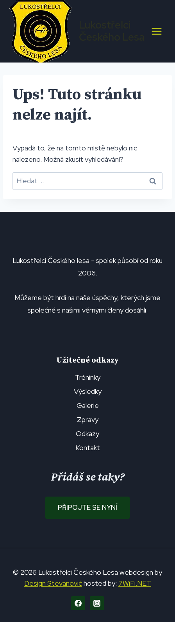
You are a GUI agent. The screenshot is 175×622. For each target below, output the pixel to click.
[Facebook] (78, 603)
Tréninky (87, 377)
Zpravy (87, 419)
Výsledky (88, 391)
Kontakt (87, 447)
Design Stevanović (53, 583)
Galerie (88, 405)
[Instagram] (97, 603)
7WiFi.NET (134, 583)
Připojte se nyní (87, 507)
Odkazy (87, 433)
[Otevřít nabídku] (156, 31)
